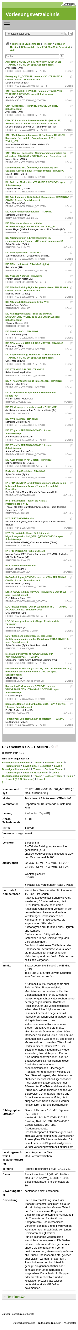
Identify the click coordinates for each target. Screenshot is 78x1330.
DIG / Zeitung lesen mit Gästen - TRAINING (28, 459)
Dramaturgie (13, 766)
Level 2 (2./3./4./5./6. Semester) (53, 47)
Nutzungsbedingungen (49, 1323)
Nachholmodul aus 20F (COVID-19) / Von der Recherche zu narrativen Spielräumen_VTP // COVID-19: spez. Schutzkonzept (37, 671)
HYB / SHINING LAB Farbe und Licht (25, 551)
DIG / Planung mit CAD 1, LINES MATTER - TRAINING (34, 343)
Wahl (12, 50)
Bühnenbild (27, 47)
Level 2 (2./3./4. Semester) (37, 766)
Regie (70, 776)
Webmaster (70, 1323)
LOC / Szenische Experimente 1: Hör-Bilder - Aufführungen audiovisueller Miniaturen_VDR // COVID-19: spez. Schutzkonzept (37, 639)
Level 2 (58, 766)
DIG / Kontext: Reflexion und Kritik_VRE (27, 302)
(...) (4, 782)
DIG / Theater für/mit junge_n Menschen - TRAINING (33, 381)
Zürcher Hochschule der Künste (18, 1314)
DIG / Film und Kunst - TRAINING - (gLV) (27, 264)
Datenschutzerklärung (24, 1323)
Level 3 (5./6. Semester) (35, 772)
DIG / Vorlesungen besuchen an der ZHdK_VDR (31, 407)
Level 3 (55, 772)
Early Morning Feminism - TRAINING (25, 471)
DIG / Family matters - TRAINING (23, 252)
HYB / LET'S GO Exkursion (20, 518)
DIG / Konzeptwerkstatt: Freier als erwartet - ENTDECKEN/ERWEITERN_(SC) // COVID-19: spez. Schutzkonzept (32, 316)
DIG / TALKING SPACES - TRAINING (25, 369)
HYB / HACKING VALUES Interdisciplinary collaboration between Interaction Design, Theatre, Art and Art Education (35, 486)
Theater (47, 44)
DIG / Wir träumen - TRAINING (21, 419)
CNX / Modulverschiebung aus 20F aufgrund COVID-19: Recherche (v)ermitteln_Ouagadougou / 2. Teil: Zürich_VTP (35, 138)
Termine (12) (16, 1296)
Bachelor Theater (54, 762)
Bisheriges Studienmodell (26, 44)
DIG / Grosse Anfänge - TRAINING (24, 276)
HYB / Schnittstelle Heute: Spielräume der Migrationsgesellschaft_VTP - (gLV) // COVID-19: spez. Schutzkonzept (34, 536)
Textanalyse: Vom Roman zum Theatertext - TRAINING (35, 718)
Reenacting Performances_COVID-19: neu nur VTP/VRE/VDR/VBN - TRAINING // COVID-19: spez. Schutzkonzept (32, 689)
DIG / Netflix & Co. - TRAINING (22, 331)
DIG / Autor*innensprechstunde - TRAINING (29, 211)
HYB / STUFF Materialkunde (20, 565)
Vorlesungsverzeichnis (33, 14)
